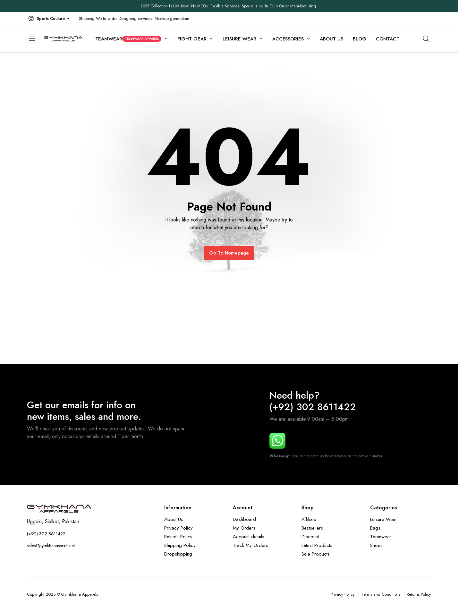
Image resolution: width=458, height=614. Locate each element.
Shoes (376, 545)
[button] (48, 18)
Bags (375, 528)
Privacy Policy (178, 528)
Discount (310, 536)
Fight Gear (192, 38)
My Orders (244, 528)
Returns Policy (178, 536)
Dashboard (244, 519)
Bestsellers (312, 528)
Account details (248, 536)
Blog (359, 38)
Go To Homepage (229, 252)
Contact (387, 38)
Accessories (288, 38)
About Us (331, 38)
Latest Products (316, 545)
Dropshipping (178, 554)
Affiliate (308, 519)
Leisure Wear (239, 38)
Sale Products (315, 554)
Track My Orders (250, 545)
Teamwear (128, 38)
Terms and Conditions (380, 594)
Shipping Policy (180, 545)
